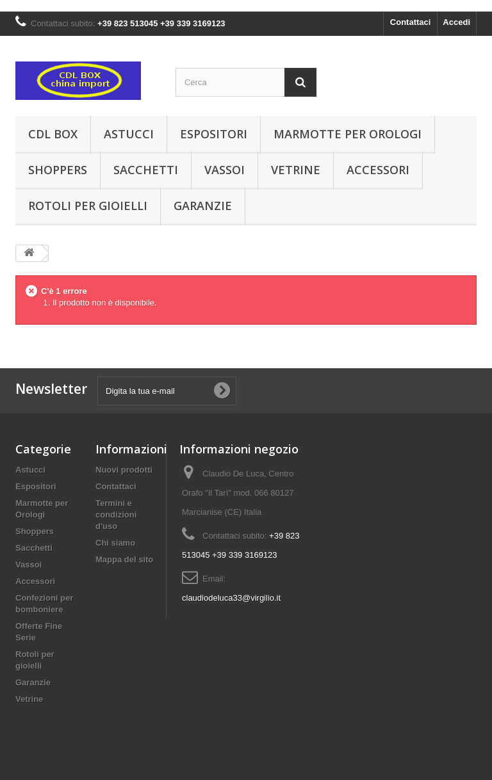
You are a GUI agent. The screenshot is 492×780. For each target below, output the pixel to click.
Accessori (378, 169)
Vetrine (295, 169)
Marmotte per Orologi (348, 134)
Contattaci (410, 22)
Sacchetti (145, 169)
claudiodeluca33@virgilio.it (231, 598)
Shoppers (57, 169)
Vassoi (224, 169)
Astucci (129, 134)
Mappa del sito (124, 559)
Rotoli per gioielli (87, 205)
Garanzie (203, 205)
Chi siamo (115, 543)
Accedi (456, 22)
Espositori (213, 134)
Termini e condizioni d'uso (115, 514)
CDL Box (53, 134)
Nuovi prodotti (123, 470)
